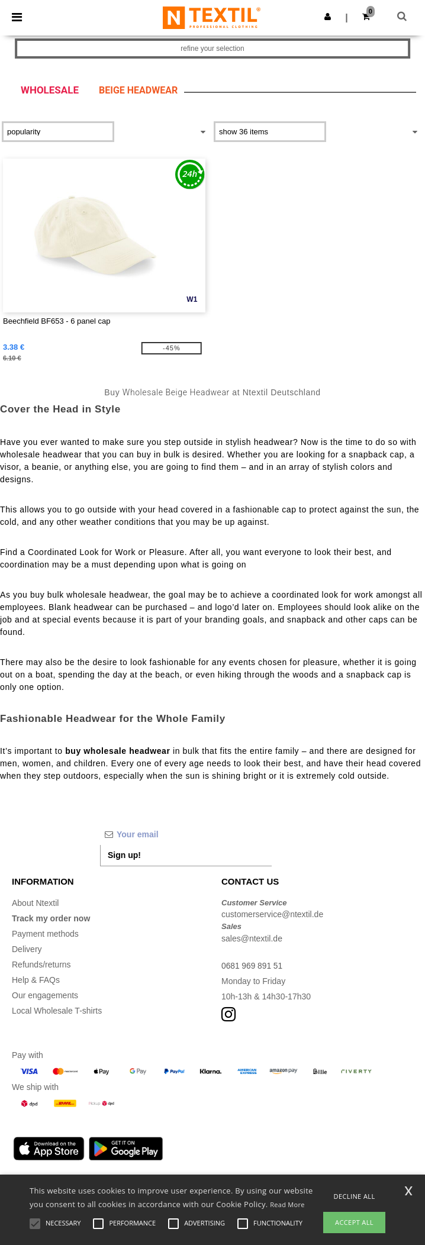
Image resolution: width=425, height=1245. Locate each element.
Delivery (27, 949)
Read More (287, 1204)
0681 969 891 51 (252, 965)
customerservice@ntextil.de (272, 914)
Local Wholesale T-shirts (57, 1010)
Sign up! (124, 855)
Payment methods (45, 933)
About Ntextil (35, 903)
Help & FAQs (36, 980)
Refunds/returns (41, 964)
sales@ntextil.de (251, 938)
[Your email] (186, 834)
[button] (327, 16)
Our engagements (45, 995)
